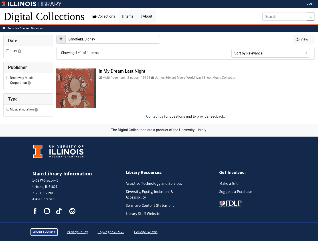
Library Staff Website (143, 214)
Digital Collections (44, 16)
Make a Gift (228, 183)
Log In (311, 3)
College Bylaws (146, 232)
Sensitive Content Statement (26, 28)
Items (127, 16)
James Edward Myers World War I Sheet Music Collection (195, 78)
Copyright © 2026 (111, 232)
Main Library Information (62, 174)
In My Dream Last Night (122, 71)
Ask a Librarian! (43, 199)
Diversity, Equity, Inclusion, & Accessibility (149, 194)
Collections (104, 16)
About (146, 16)
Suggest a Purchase (235, 192)
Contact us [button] (154, 116)
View (302, 39)
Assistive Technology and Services (154, 183)
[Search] (284, 16)
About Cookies (44, 232)
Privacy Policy (77, 232)
